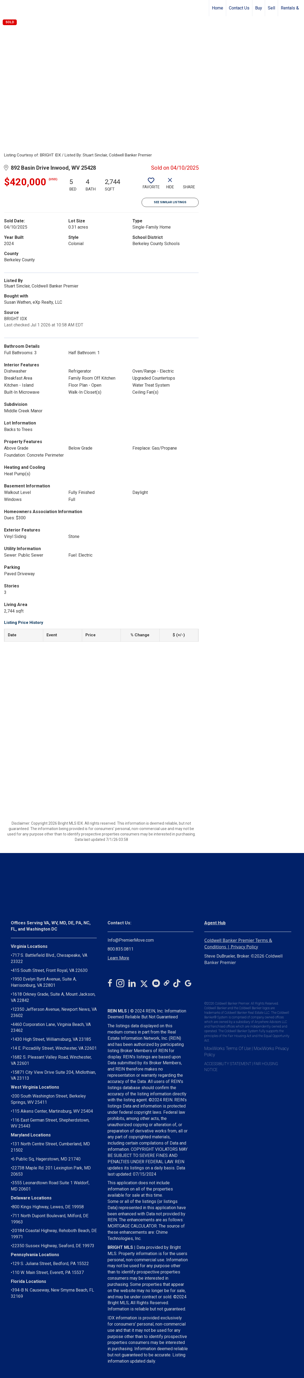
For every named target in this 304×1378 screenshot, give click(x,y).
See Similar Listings (170, 202)
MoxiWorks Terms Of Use (227, 1048)
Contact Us (239, 8)
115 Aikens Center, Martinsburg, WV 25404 (52, 1111)
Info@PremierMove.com (131, 940)
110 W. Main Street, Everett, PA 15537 (48, 1272)
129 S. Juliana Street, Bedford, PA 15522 (50, 1263)
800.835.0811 (120, 949)
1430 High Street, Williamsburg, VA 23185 (51, 1039)
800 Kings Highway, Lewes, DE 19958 (48, 1206)
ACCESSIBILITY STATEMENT (227, 1064)
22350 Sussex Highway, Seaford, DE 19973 (53, 1245)
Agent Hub (215, 922)
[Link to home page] (7, 8)
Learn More (118, 958)
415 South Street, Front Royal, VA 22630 (50, 970)
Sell (271, 8)
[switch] (151, 185)
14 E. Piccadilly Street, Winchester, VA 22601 (54, 1048)
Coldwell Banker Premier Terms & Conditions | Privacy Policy (238, 943)
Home (217, 8)
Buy (258, 8)
